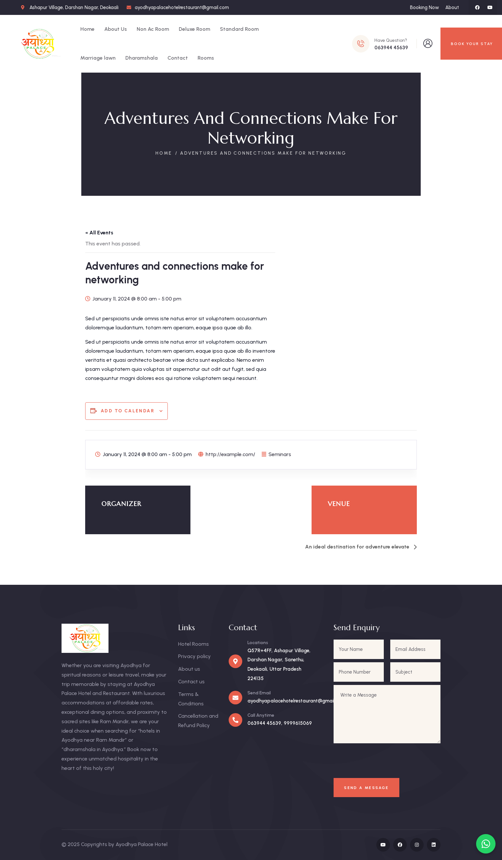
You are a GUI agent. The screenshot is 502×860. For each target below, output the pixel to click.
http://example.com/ (230, 454)
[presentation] (383, 761)
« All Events (99, 233)
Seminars (279, 454)
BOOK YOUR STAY (472, 43)
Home (163, 153)
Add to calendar (127, 411)
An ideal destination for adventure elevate (358, 547)
